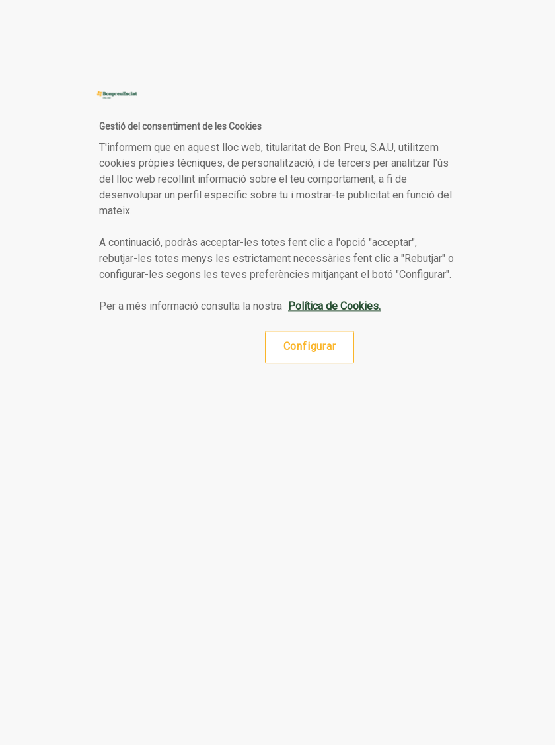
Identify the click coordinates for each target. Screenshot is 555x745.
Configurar (309, 347)
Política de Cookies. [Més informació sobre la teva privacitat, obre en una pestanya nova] (334, 306)
